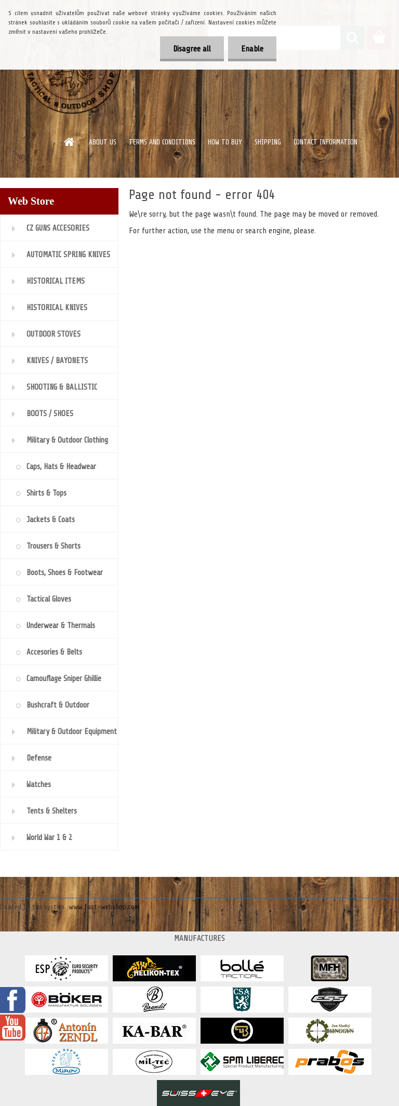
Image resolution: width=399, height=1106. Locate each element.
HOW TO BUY (225, 142)
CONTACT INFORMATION (325, 142)
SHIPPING (268, 142)
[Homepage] (70, 142)
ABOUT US (102, 142)
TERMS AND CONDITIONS (162, 142)
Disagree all (192, 49)
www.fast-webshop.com (104, 907)
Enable (252, 49)
